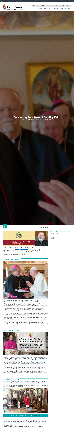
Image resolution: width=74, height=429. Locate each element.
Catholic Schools (38, 1)
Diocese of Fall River (6, 1)
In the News (53, 234)
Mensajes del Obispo (55, 233)
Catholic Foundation (15, 1)
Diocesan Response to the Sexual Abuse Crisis (61, 1)
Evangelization (23, 1)
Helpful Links (56, 5)
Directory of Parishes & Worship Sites (41, 5)
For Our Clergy (63, 5)
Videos (52, 240)
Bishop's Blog (53, 236)
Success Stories (54, 237)
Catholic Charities (30, 1)
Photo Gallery (53, 238)
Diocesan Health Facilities (47, 1)
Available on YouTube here (39, 415)
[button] (70, 5)
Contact (51, 5)
